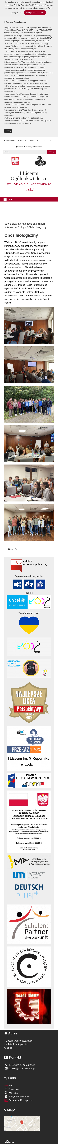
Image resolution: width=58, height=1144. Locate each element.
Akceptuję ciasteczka (35, 12)
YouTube (11, 1092)
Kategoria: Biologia (16, 227)
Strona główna (9, 140)
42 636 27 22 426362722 (19, 1065)
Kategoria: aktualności (33, 224)
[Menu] (29, 199)
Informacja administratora (33, 147)
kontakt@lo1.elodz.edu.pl (19, 1068)
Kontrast (19, 147)
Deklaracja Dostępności (18, 1100)
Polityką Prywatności (22, 5)
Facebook (11, 1089)
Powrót (12, 549)
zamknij (8, 131)
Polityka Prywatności (17, 1096)
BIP (8, 1085)
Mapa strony (21, 140)
